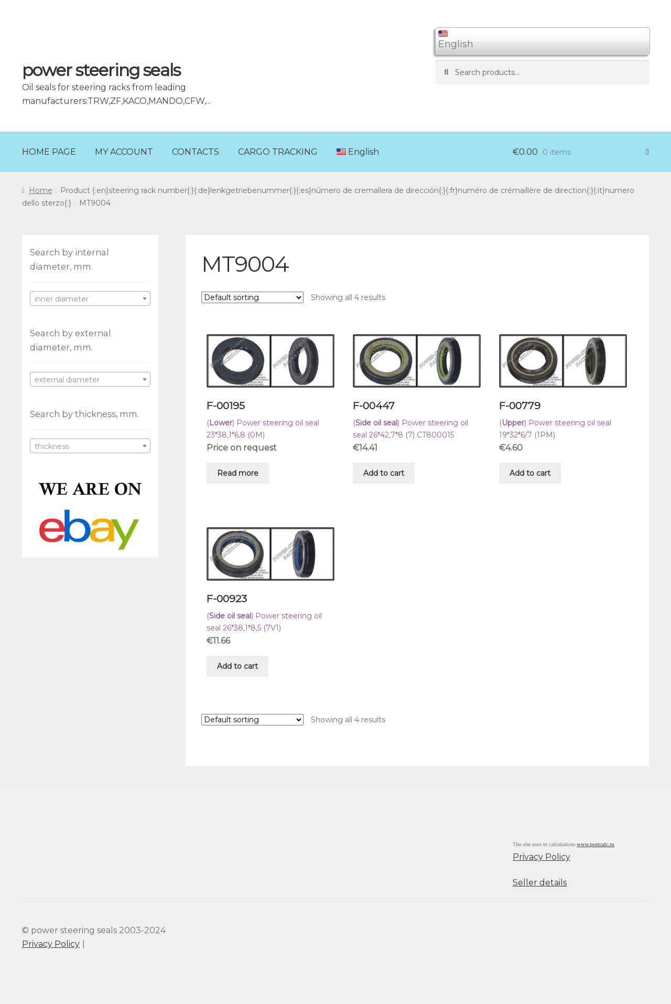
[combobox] (90, 298)
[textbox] (90, 299)
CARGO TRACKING (278, 152)
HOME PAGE (49, 152)
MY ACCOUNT (124, 152)
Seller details (540, 883)
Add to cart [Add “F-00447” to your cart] (383, 473)
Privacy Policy (541, 857)
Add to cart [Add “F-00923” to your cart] (237, 666)
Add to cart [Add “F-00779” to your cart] (530, 473)
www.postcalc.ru (595, 844)
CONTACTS (195, 152)
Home (40, 190)
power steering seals (101, 70)
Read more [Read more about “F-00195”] (237, 473)
